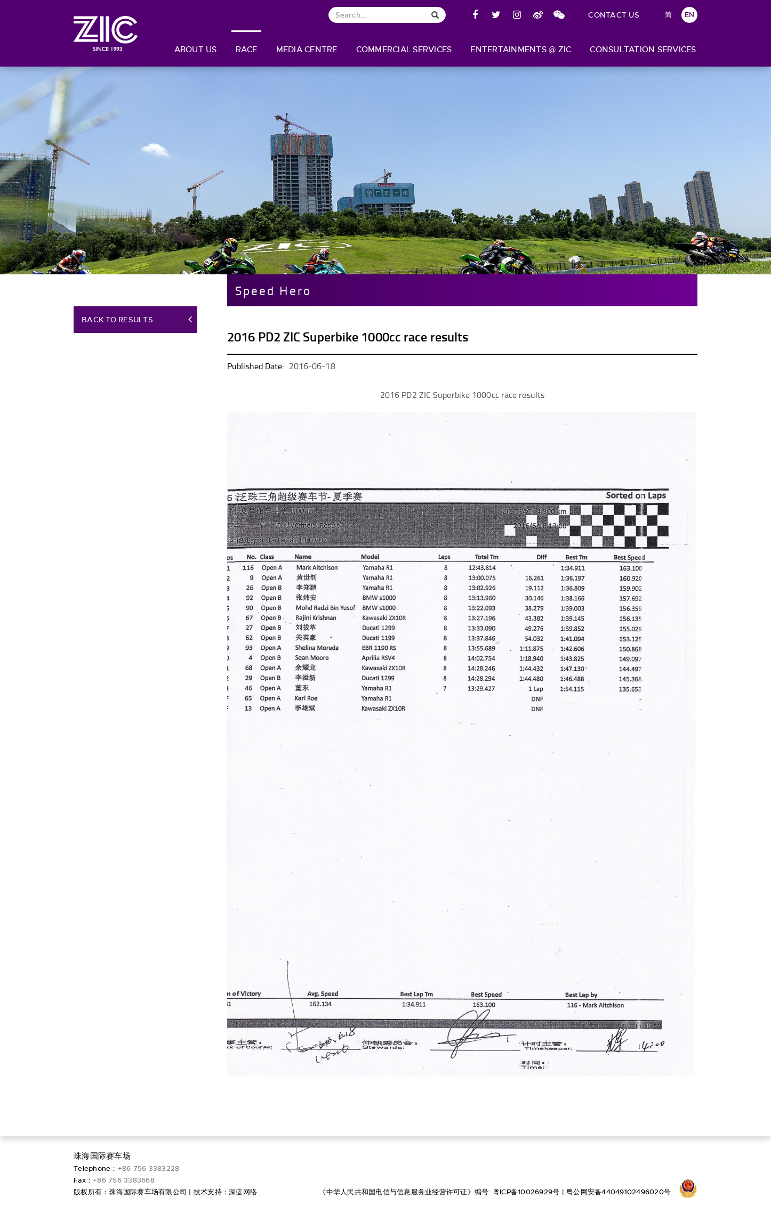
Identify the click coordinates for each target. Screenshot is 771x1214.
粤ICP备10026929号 (526, 1191)
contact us (613, 15)
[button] (195, 48)
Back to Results (117, 325)
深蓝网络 (243, 1191)
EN (690, 14)
